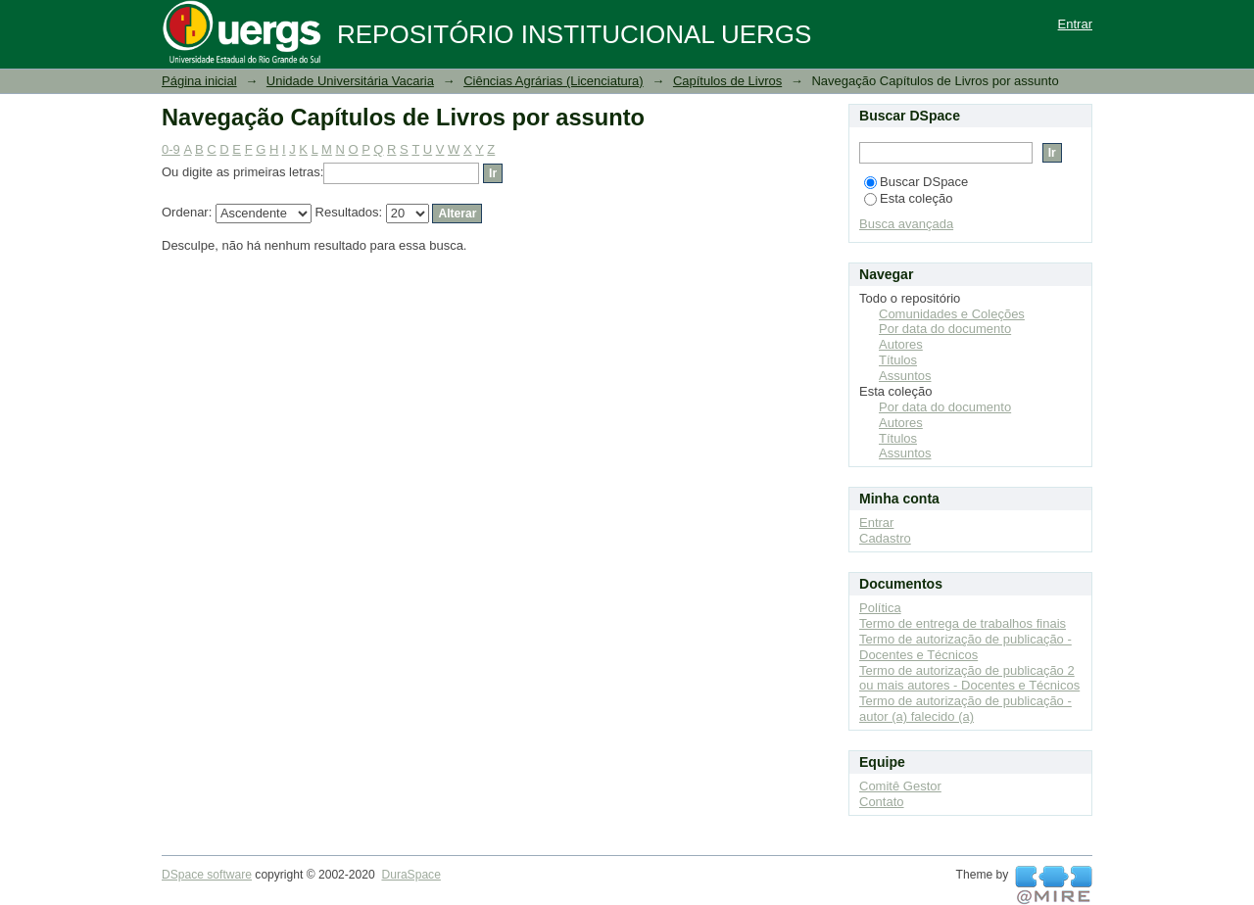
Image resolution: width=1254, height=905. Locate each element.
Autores (901, 344)
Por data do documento (945, 328)
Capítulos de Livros (727, 80)
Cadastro (885, 538)
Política (880, 607)
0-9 (171, 149)
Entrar (1075, 24)
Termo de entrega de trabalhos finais (962, 623)
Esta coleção (908, 198)
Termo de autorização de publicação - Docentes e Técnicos (965, 647)
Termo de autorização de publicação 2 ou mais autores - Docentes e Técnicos (969, 678)
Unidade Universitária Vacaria (350, 80)
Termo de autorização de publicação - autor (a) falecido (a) (965, 708)
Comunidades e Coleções (952, 314)
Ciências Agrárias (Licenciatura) (553, 80)
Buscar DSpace (916, 181)
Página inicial (199, 80)
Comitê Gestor (900, 786)
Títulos (898, 360)
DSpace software (207, 874)
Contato (881, 801)
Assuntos (905, 375)
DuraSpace (410, 874)
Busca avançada (906, 223)
